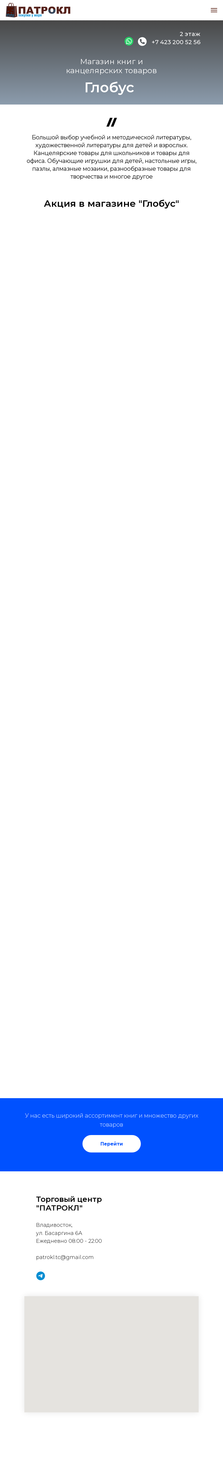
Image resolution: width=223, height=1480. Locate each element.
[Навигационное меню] (214, 10)
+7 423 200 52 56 (176, 42)
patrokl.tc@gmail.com (65, 1257)
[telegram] (40, 1276)
